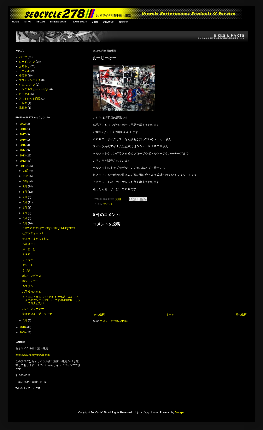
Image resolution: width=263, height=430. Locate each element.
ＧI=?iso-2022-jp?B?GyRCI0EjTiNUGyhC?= (48, 228)
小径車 (23, 75)
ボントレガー (30, 280)
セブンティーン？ (33, 233)
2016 (23, 139)
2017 (23, 134)
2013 (23, 155)
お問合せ (123, 22)
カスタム (27, 286)
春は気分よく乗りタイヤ (37, 313)
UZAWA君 (108, 22)
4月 (25, 213)
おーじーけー (30, 249)
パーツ (23, 56)
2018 (23, 128)
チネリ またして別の (35, 238)
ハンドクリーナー (33, 308)
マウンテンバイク (30, 80)
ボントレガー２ (31, 275)
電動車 (23, 107)
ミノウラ (27, 259)
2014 (23, 150)
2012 (23, 160)
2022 (23, 123)
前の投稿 (241, 314)
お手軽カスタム (31, 291)
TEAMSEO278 (79, 21)
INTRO (27, 21)
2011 (23, 165)
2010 (23, 327)
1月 (25, 320)
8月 (25, 191)
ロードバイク (27, 61)
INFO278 (40, 21)
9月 (25, 186)
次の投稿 (99, 314)
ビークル (24, 93)
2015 (23, 144)
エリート (27, 265)
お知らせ (24, 66)
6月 (25, 202)
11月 (26, 176)
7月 (25, 197)
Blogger (179, 412)
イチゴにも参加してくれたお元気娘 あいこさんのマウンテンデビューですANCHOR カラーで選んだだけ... (51, 300)
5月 (25, 207)
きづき (26, 270)
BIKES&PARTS (58, 21)
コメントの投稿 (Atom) (114, 321)
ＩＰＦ (26, 254)
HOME (15, 21)
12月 (26, 170)
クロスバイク (27, 84)
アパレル (108, 204)
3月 (25, 218)
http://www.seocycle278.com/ (32, 354)
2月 (25, 223)
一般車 (23, 103)
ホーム (170, 314)
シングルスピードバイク (34, 89)
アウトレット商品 (30, 98)
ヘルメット (29, 243)
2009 (23, 332)
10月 (26, 181)
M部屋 (95, 22)
